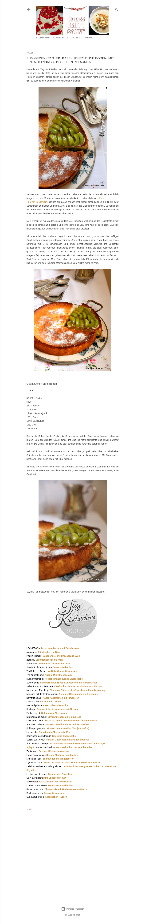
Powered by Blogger (72, 909)
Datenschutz (59, 37)
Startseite (43, 37)
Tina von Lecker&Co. (38, 202)
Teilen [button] (29, 809)
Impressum (76, 37)
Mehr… (89, 37)
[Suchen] (117, 9)
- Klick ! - (102, 198)
